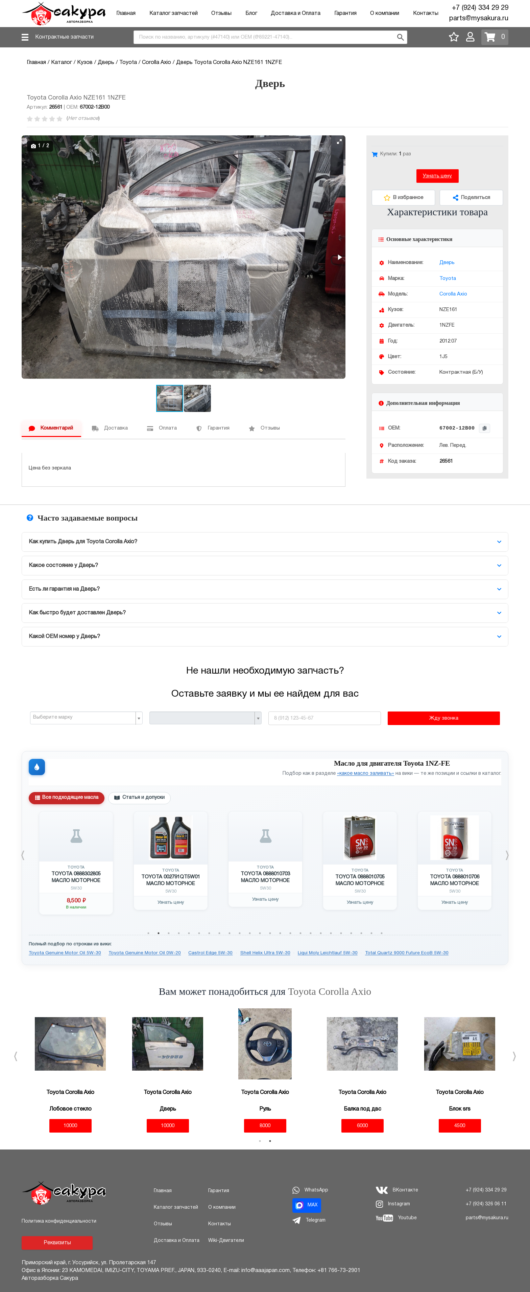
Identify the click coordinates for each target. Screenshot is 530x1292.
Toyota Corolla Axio (329, 991)
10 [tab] (239, 933)
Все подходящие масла (66, 797)
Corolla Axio (453, 294)
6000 (362, 1125)
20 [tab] (341, 933)
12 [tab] (260, 933)
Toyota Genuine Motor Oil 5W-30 (65, 953)
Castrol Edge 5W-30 (210, 953)
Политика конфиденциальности (59, 1221)
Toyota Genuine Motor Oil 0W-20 (145, 953)
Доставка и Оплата (295, 13)
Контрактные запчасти (64, 37)
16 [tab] (300, 933)
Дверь (447, 262)
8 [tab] (219, 933)
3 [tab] (168, 933)
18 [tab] (320, 933)
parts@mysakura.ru (478, 19)
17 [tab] (310, 933)
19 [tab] (331, 933)
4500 (459, 1125)
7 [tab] (209, 933)
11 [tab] (249, 933)
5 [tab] (189, 933)
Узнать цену (437, 176)
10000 (70, 1125)
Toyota (447, 278)
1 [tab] (148, 933)
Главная (126, 13)
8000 (265, 1125)
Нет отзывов (83, 118)
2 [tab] (158, 933)
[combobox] (270, 37)
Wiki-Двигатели (226, 1241)
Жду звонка (443, 718)
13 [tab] (270, 933)
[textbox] (83, 717)
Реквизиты (57, 1243)
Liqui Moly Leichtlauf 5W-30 (328, 953)
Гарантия (345, 13)
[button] (339, 141)
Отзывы (221, 13)
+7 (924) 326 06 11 (486, 1204)
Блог (251, 13)
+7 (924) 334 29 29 (480, 8)
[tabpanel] (76, 863)
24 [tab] (381, 933)
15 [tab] (290, 933)
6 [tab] (199, 933)
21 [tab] (351, 933)
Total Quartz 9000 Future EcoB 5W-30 (407, 953)
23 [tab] (371, 933)
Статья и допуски (139, 797)
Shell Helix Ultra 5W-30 (265, 953)
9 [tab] (229, 933)
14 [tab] (280, 933)
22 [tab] (361, 933)
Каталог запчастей (173, 13)
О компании (384, 13)
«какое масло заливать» (365, 773)
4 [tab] (178, 933)
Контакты (425, 13)
